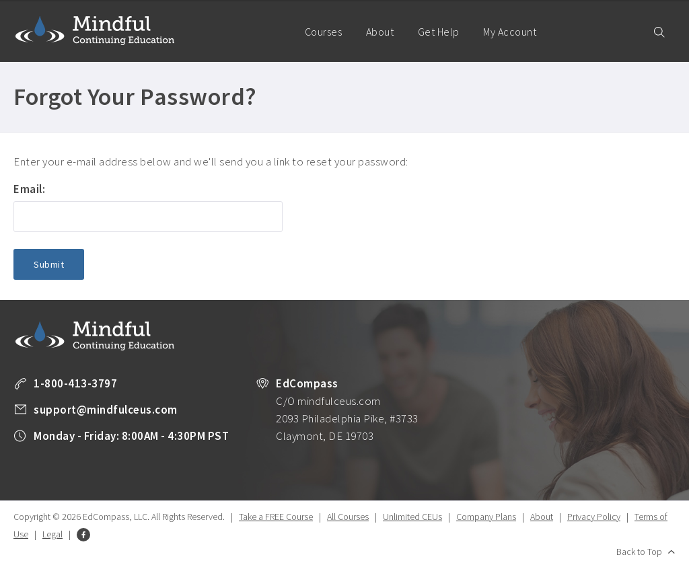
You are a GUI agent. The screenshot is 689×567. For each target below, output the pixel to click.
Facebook (83, 534)
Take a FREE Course (276, 517)
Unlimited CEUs (412, 517)
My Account (515, 43)
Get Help (439, 31)
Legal (52, 534)
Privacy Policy (593, 517)
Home (274, 31)
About (380, 31)
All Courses (348, 517)
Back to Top (639, 551)
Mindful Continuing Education (94, 30)
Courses (323, 31)
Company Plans (486, 517)
